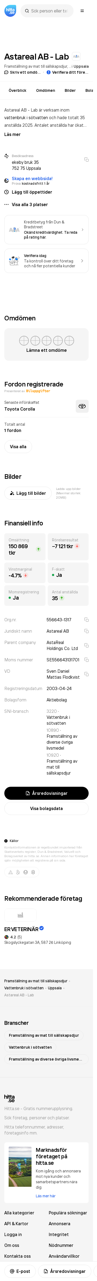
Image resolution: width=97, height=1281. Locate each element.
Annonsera (59, 1223)
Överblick (17, 90)
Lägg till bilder (28, 493)
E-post (20, 1271)
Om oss (11, 1245)
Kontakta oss (17, 1256)
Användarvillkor (64, 1256)
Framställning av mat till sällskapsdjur (35, 66)
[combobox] (49, 11)
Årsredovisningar (65, 1271)
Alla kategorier (19, 1212)
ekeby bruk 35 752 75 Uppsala (26, 165)
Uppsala (81, 66)
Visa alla (18, 446)
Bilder (70, 90)
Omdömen (45, 90)
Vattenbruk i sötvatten (24, 988)
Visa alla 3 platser (30, 204)
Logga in (13, 1234)
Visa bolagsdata (46, 808)
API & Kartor (16, 1223)
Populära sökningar (68, 1212)
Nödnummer (61, 1245)
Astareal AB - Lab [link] (19, 995)
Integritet (59, 1234)
